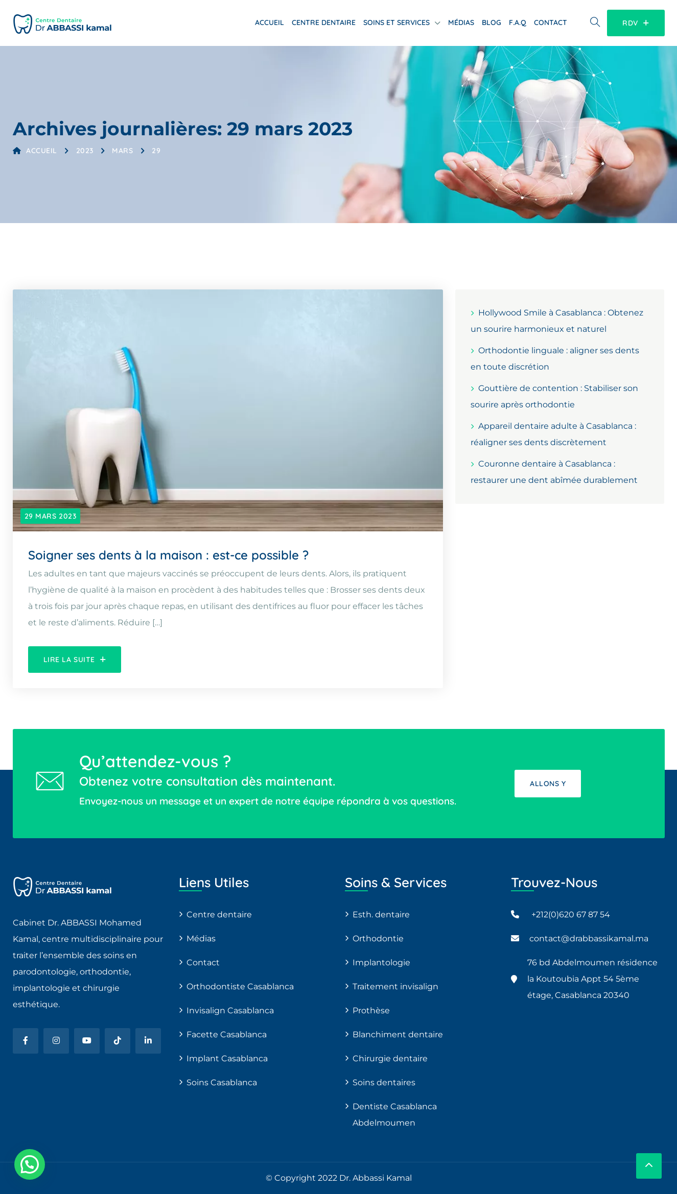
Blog (491, 22)
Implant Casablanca (227, 1058)
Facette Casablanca (226, 1034)
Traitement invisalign (395, 986)
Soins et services (396, 22)
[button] (29, 1164)
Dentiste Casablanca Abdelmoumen (395, 1115)
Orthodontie (378, 938)
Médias (461, 22)
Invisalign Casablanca (230, 1010)
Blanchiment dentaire (398, 1034)
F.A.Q (517, 22)
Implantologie (381, 962)
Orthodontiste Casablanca (240, 986)
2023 (85, 150)
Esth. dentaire (381, 914)
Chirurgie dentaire (390, 1058)
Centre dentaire (324, 22)
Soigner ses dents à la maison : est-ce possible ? (168, 555)
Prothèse (371, 1010)
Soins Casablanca (221, 1082)
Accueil (269, 22)
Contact (550, 22)
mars (122, 150)
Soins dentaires (384, 1082)
